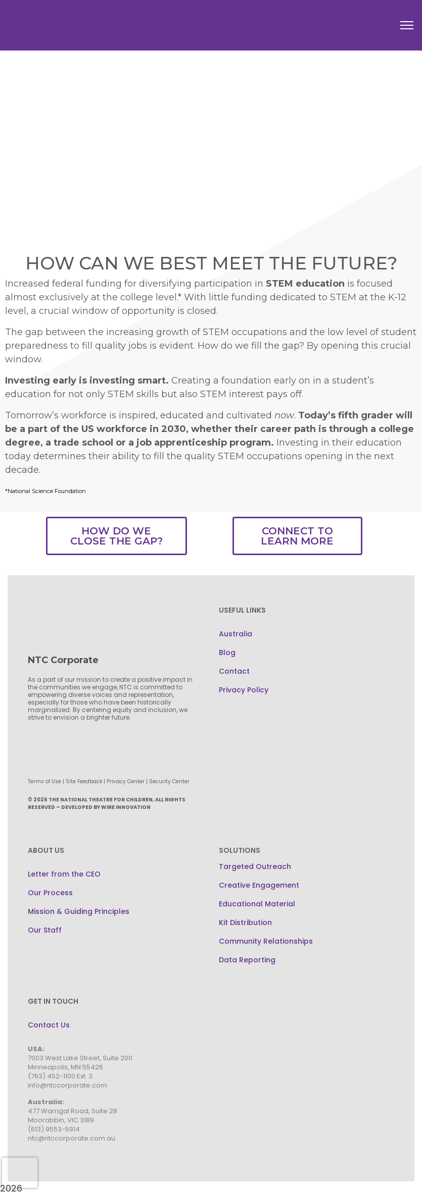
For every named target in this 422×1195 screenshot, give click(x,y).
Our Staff (45, 930)
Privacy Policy (243, 690)
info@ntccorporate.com (67, 1085)
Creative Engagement (259, 885)
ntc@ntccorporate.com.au (71, 1138)
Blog (227, 652)
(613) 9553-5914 (54, 1129)
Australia (235, 634)
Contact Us (49, 1025)
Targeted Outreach (255, 866)
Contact (234, 671)
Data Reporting (247, 960)
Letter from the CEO (64, 874)
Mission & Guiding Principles (78, 911)
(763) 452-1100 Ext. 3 (60, 1076)
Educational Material (257, 904)
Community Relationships (266, 941)
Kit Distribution (245, 922)
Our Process (50, 893)
